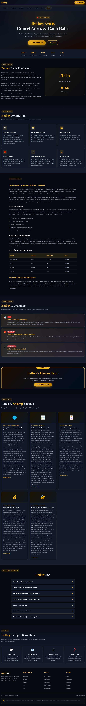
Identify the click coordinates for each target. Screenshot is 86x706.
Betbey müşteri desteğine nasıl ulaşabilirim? (43, 617)
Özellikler (21, 8)
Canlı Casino (47, 682)
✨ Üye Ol (53, 42)
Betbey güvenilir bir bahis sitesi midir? (43, 588)
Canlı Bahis (47, 679)
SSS (42, 8)
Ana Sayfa (5, 8)
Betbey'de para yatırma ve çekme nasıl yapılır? (43, 599)
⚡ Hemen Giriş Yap (37, 42)
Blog (37, 8)
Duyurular (29, 8)
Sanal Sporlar (47, 688)
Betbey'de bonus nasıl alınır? (43, 611)
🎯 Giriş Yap (79, 2)
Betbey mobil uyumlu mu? (43, 605)
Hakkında (13, 8)
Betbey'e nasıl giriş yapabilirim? (43, 582)
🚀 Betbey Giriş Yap (43, 384)
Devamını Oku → (7, 477)
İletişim (48, 8)
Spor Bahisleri (47, 676)
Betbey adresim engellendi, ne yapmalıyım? (43, 593)
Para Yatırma (69, 679)
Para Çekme (68, 682)
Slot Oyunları (47, 685)
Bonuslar (68, 685)
